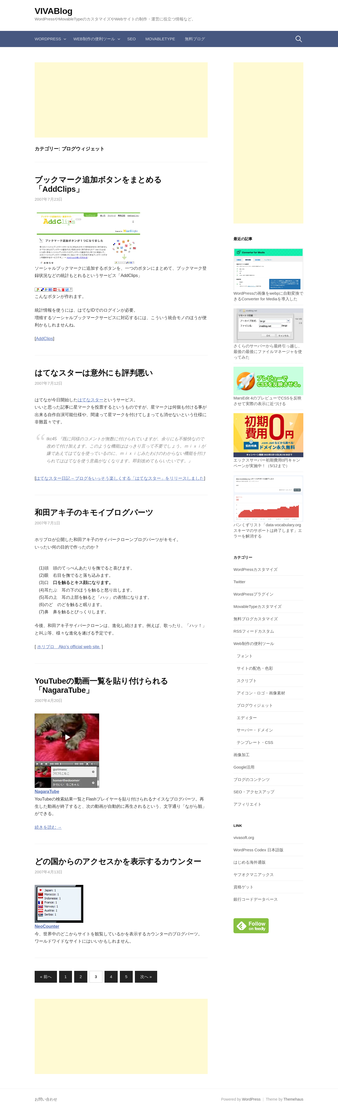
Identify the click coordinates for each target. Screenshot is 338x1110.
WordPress (48, 39)
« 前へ (46, 976)
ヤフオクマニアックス (253, 874)
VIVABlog (54, 11)
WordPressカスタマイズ (255, 569)
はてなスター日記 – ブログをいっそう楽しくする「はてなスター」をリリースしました (120, 478)
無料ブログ (195, 39)
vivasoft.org (243, 837)
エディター (247, 717)
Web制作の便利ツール (94, 39)
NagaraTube (47, 791)
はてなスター (90, 400)
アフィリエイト (247, 804)
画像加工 (241, 754)
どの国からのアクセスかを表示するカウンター (118, 861)
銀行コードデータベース (255, 899)
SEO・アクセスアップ (253, 792)
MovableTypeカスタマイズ (257, 606)
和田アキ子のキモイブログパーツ (94, 512)
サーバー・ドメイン (255, 730)
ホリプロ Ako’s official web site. (68, 646)
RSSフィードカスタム (253, 631)
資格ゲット (243, 887)
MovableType (160, 39)
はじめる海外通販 (249, 862)
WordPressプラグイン (253, 594)
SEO (131, 39)
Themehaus (293, 1099)
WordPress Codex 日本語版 (258, 850)
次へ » (146, 976)
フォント (245, 656)
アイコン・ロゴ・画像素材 (261, 693)
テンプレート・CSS (255, 742)
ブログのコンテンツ (251, 779)
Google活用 (243, 767)
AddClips (44, 338)
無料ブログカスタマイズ (255, 619)
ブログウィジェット (255, 705)
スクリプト (247, 680)
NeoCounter (47, 926)
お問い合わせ (46, 1099)
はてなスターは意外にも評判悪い (94, 373)
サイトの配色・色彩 (255, 668)
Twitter (239, 581)
